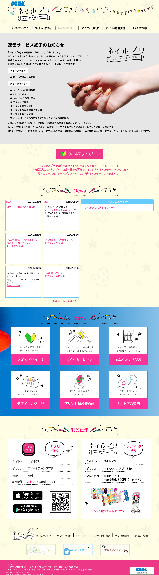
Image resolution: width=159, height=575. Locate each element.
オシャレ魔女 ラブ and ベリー (59, 210)
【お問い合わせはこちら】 (68, 567)
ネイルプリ (22, 534)
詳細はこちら (13, 285)
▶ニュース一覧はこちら (66, 301)
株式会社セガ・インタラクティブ (29, 567)
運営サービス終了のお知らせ (21, 207)
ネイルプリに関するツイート (100, 207)
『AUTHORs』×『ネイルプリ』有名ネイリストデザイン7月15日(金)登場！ (22, 243)
